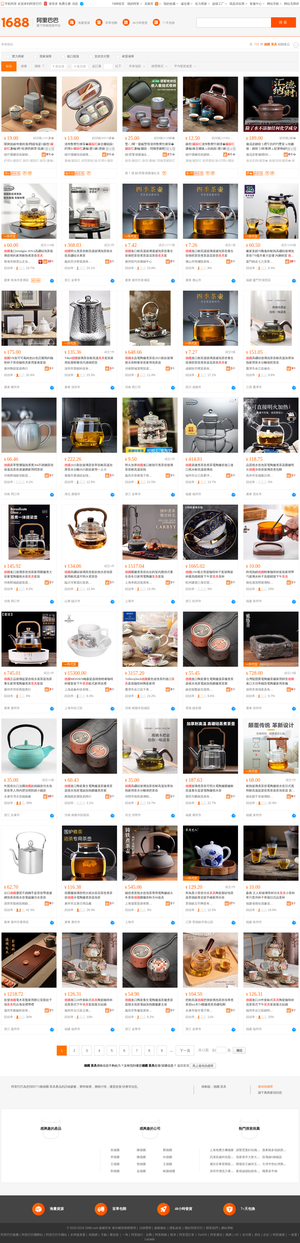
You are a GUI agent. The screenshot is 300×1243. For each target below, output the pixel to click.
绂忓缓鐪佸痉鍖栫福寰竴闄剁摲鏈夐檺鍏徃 (199, 154)
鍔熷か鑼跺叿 (13, 160)
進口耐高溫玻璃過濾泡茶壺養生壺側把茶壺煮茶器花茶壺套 (149, 253)
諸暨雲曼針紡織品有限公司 (254, 1150)
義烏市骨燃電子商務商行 (138, 475)
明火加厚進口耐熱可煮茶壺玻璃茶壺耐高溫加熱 (149, 467)
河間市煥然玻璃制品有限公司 (138, 796)
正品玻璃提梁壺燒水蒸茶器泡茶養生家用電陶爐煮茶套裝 (28, 681)
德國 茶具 (220, 1086)
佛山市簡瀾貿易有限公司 (199, 261)
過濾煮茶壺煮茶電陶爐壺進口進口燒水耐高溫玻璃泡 (210, 467)
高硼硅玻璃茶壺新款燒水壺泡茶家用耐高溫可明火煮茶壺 (88, 574)
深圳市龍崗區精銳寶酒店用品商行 (18, 903)
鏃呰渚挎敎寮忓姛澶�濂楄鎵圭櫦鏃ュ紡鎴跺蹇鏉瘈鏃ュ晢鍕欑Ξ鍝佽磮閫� (210, 146)
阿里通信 (216, 1234)
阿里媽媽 (161, 1234)
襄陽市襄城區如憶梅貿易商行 (78, 475)
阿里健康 (279, 1234)
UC (237, 1234)
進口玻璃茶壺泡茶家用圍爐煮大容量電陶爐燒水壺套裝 (28, 574)
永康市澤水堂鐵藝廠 (17, 796)
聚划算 (114, 1234)
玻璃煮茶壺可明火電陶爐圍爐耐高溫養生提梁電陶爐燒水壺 (210, 788)
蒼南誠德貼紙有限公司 (251, 1171)
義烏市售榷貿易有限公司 (138, 1010)
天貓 (104, 1234)
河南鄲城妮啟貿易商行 (18, 582)
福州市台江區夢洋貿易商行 (199, 475)
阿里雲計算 (186, 1234)
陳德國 (141, 1150)
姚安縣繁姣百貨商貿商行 (199, 689)
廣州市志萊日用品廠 (78, 903)
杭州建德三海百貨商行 (199, 582)
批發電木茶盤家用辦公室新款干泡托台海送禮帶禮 (28, 1002)
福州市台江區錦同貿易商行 (260, 1010)
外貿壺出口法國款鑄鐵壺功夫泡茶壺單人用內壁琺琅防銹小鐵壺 (28, 788)
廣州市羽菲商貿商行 (17, 689)
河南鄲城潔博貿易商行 (138, 368)
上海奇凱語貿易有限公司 (138, 582)
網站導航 (227, 1228)
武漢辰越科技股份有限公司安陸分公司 (235, 1157)
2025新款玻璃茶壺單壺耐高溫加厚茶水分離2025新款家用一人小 (88, 467)
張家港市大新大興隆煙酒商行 (255, 1157)
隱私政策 (176, 1228)
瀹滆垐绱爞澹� (257, 160)
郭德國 (115, 1171)
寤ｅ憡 (49, 149)
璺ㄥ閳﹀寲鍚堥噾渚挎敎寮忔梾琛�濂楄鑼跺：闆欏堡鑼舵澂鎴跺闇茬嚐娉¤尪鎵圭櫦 (149, 146)
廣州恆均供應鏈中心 (138, 261)
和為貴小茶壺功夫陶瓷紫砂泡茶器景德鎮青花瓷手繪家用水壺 (210, 895)
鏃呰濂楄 (47, 160)
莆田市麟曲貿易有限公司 (199, 796)
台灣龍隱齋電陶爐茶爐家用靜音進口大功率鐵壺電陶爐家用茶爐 (270, 681)
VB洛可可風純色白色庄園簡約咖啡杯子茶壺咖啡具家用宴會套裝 (28, 360)
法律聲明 (145, 1228)
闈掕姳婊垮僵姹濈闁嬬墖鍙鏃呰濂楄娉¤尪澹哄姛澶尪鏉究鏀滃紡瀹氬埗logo (29, 146)
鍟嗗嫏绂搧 (90, 160)
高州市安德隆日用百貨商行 (260, 475)
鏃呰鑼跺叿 (31, 160)
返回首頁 (183, 1065)
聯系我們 (212, 1228)
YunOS (202, 1234)
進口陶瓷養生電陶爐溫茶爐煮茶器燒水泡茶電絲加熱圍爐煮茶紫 (210, 681)
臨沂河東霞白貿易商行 (78, 582)
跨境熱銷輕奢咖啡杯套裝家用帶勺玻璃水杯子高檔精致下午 (270, 574)
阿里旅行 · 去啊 (141, 1234)
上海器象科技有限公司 (78, 689)
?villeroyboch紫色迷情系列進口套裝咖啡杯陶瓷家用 (149, 681)
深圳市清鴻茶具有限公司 (260, 689)
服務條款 (160, 1228)
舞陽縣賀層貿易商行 (78, 796)
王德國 (115, 1164)
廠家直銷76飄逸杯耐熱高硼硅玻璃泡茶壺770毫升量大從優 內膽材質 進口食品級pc (270, 253)
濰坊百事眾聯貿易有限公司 (228, 1164)
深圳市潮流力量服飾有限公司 (229, 1171)
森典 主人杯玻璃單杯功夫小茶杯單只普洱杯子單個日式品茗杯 (270, 895)
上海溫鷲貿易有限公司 (138, 903)
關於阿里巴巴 (194, 1228)
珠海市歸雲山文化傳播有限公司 (18, 261)
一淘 (125, 1234)
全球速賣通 (77, 1234)
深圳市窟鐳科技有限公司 (78, 368)
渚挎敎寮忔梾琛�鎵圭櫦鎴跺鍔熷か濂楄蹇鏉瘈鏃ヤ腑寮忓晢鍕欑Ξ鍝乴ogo (89, 146)
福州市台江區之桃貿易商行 (78, 1010)
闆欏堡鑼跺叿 (166, 160)
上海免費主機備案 (222, 1150)
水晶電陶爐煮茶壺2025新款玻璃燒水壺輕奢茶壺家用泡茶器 (149, 360)
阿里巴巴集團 (10, 1234)
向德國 (167, 1157)
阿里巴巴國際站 (32, 1234)
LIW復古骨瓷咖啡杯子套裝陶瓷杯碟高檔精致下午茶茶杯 (209, 574)
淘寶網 (93, 1234)
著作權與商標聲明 (124, 1228)
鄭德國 (167, 1150)
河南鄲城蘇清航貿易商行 (18, 475)
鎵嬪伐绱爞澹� (280, 160)
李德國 (115, 1157)
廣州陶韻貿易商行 (16, 368)
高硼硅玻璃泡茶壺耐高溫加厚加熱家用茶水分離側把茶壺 (270, 360)
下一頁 (185, 1051)
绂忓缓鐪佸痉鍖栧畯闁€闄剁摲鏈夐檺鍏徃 (78, 154)
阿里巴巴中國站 (56, 1234)
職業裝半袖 (269, 1171)
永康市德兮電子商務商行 (199, 1010)
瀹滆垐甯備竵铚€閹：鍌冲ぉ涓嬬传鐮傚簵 (260, 154)
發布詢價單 (265, 1086)
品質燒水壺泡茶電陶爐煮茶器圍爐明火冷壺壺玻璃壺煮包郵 (270, 467)
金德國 (141, 1171)
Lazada (149, 1239)
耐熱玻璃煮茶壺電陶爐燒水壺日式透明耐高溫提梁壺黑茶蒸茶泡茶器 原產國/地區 (270, 788)
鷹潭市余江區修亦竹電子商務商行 (260, 368)
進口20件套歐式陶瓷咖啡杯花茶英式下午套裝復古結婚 (88, 1002)
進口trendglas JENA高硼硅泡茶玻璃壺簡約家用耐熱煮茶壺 (28, 253)
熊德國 (141, 1164)
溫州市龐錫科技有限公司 (18, 1010)
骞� (50, 154)
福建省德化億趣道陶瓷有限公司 (260, 903)
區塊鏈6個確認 (272, 1157)
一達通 (292, 1234)
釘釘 (267, 1234)
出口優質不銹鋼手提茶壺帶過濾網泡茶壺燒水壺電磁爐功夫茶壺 (28, 895)
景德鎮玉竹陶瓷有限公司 (199, 903)
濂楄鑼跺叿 (72, 160)
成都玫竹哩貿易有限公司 (199, 368)
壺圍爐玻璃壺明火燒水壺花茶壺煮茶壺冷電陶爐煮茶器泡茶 (88, 895)
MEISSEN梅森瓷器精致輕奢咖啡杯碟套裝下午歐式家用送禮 (88, 681)
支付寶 (246, 1234)
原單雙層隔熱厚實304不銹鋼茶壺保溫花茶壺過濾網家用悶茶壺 (29, 467)
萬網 (229, 1234)
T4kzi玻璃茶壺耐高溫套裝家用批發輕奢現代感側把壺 (89, 360)
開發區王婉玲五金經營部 (252, 1164)
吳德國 (115, 1150)
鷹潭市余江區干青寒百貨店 (138, 689)
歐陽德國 (169, 1171)
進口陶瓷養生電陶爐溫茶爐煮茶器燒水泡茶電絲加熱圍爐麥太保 (149, 1002)
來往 (257, 1234)
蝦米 (173, 1234)
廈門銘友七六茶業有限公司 (260, 261)
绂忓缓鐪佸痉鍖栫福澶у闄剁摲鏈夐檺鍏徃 (18, 154)
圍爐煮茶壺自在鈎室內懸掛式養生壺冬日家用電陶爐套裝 (149, 574)
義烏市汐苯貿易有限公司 (78, 261)
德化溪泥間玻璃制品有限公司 (260, 582)
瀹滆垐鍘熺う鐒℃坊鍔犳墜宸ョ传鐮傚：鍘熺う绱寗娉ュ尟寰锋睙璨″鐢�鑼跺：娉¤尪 (270, 146)
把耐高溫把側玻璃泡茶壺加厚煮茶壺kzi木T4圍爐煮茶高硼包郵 (210, 1002)
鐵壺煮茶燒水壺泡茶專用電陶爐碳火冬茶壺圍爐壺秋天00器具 (149, 895)
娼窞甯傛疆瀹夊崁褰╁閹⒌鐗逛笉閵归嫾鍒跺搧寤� (138, 154)
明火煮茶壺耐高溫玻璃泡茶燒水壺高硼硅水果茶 (88, 253)
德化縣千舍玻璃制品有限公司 (260, 796)
